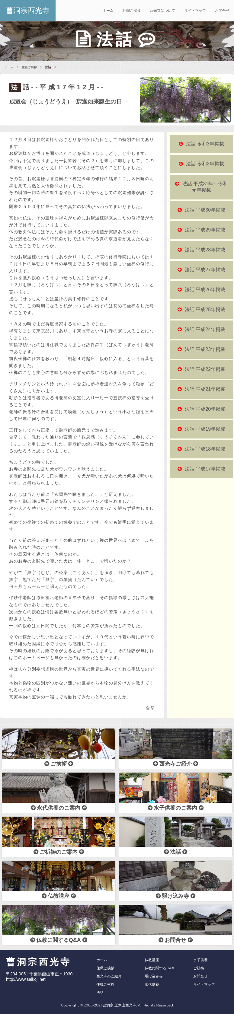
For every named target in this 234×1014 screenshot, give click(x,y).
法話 (100, 992)
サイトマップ (195, 10)
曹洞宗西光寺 (28, 10)
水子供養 (200, 960)
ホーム (108, 10)
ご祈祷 (198, 968)
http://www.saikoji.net (26, 979)
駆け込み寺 (154, 976)
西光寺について (162, 10)
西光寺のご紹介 (109, 976)
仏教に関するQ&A (159, 968)
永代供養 (152, 984)
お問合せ (222, 10)
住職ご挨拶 (132, 10)
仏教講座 (152, 960)
